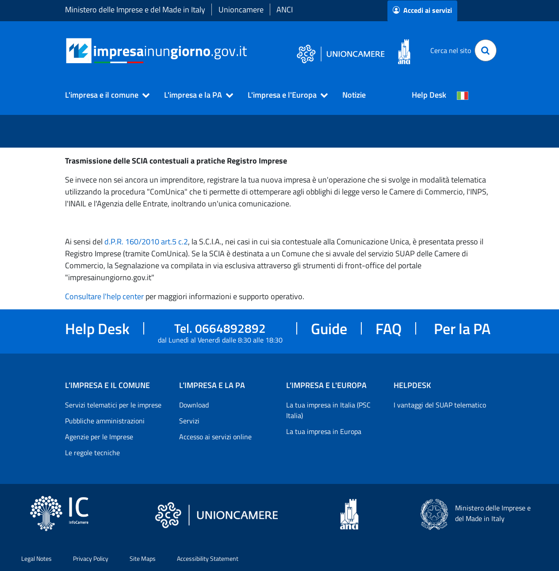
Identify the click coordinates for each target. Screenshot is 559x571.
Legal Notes (36, 558)
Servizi (189, 420)
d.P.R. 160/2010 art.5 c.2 (146, 241)
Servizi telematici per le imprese (113, 405)
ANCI (284, 9)
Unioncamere (241, 9)
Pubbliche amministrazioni (105, 420)
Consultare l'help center (104, 296)
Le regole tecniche (92, 452)
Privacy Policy (90, 558)
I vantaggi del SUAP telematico (440, 405)
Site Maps (143, 558)
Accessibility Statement (207, 558)
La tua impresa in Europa (323, 431)
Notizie (354, 95)
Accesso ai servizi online (215, 436)
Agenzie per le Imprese (99, 436)
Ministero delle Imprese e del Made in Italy (135, 9)
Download (194, 405)
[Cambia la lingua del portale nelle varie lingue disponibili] (462, 95)
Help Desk (429, 95)
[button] (103, 95)
